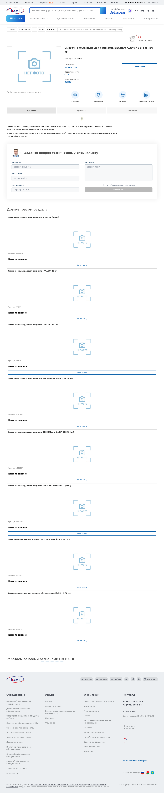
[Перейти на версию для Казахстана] (152, 772)
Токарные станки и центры (19, 732)
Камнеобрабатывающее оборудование (17, 762)
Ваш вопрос (90, 162)
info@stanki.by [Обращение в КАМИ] (118, 9)
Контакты (115, 2)
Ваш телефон (18, 185)
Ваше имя (16, 162)
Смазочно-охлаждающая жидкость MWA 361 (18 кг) (32, 271)
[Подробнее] (126, 2)
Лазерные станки (14, 742)
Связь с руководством (94, 742)
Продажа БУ (12, 773)
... (34, 29)
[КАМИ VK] (126, 679)
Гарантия (87, 2)
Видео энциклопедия (94, 732)
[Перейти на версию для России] (142, 772)
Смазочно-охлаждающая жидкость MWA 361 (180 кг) (33, 325)
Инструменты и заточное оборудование (18, 748)
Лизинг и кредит (53, 706)
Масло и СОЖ (70, 67)
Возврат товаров (92, 747)
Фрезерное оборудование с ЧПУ (22, 723)
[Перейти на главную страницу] (15, 679)
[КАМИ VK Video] (86, 679)
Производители (91, 711)
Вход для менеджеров (135, 760)
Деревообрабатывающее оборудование (18, 710)
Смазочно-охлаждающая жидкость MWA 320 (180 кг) (33, 217)
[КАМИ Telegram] (133, 679)
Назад (12, 29)
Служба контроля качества (97, 737)
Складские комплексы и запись (99, 701)
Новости (29, 2)
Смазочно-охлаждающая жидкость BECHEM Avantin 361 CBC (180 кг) (41, 432)
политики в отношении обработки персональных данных (58, 784)
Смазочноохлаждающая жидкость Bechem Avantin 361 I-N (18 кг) (39, 593)
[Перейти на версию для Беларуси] (147, 772)
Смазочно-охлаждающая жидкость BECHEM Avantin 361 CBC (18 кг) (40, 378)
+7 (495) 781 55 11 (132, 704)
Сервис (74, 2)
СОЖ (66, 74)
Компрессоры (151, 18)
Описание (132, 110)
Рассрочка (43, 2)
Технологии (89, 706)
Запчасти (109, 18)
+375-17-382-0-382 (133, 701)
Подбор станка (117, 12)
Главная (24, 29)
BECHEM (68, 82)
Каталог (17, 18)
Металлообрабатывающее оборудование (18, 702)
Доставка (31, 110)
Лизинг (62, 2)
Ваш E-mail (17, 174)
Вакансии (101, 2)
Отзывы (87, 716)
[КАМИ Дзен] (139, 679)
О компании (12, 2)
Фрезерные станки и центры (20, 728)
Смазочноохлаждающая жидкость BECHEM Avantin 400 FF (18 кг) (39, 539)
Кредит (81, 110)
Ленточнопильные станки (18, 737)
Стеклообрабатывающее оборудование (18, 755)
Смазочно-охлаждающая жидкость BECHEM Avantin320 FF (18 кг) (39, 486)
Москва (154, 2)
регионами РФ (52, 659)
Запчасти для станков (16, 768)
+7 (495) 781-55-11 (146, 10)
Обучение (50, 723)
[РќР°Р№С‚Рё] (103, 10)
